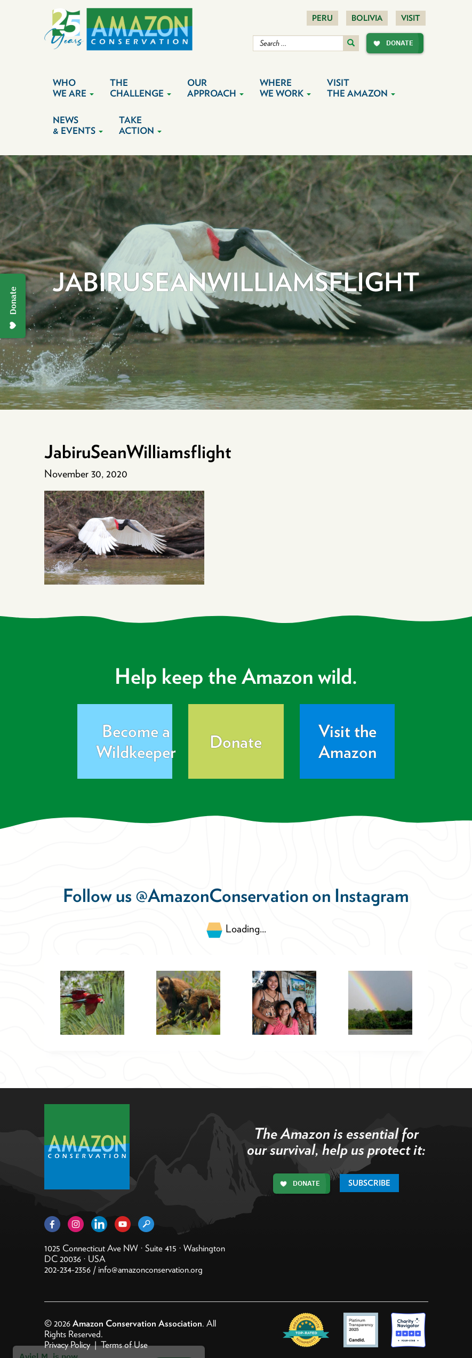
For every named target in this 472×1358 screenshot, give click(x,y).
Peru (322, 18)
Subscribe (369, 1183)
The (140, 88)
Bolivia (366, 18)
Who (73, 88)
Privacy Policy (67, 1344)
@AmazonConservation (221, 895)
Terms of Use (124, 1344)
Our (215, 88)
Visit (410, 18)
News (78, 125)
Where (285, 88)
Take (140, 125)
